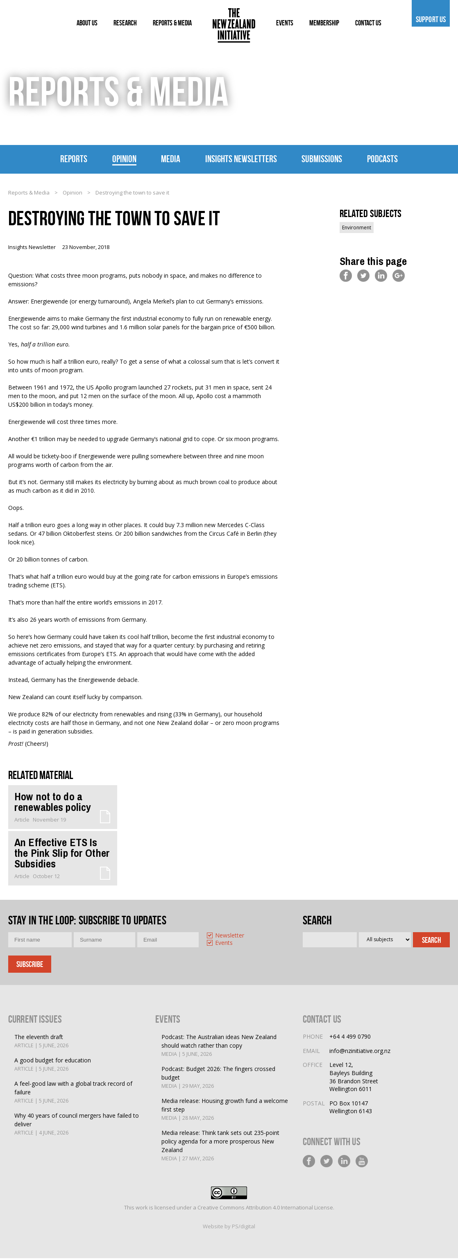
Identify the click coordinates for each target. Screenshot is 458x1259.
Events (224, 944)
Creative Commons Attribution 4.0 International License (265, 1208)
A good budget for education (52, 1065)
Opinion (124, 159)
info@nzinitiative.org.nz (359, 1051)
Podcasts (382, 159)
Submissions (322, 159)
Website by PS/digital (229, 1227)
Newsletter (229, 936)
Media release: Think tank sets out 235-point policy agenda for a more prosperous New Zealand (225, 1147)
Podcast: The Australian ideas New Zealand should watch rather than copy (225, 1046)
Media (170, 159)
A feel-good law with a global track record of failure (78, 1093)
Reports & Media (29, 193)
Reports (73, 159)
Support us (431, 19)
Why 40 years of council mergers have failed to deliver (78, 1125)
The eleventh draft (41, 1042)
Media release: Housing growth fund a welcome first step (225, 1110)
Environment (356, 227)
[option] (234, 937)
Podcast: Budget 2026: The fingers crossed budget (225, 1078)
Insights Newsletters (241, 159)
